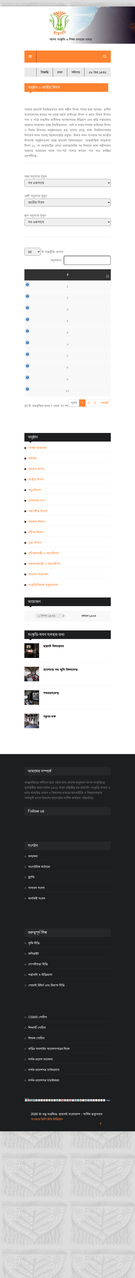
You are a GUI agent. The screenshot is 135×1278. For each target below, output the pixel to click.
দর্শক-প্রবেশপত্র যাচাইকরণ (43, 1220)
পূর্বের (74, 542)
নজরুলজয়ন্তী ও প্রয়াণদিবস (44, 703)
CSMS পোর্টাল (37, 1156)
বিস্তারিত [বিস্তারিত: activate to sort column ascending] (101, 275)
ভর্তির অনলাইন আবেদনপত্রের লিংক (49, 1188)
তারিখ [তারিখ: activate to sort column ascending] (40, 275)
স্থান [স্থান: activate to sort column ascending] (81, 275)
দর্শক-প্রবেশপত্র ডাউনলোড (43, 1209)
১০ (28, 522)
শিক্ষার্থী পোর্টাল (37, 1167)
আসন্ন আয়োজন (37, 587)
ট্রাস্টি (31, 1017)
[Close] (0, 1276)
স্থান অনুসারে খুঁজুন (35, 215)
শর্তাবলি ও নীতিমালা (40, 1114)
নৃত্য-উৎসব (34, 682)
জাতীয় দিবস (35, 619)
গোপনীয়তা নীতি (38, 1103)
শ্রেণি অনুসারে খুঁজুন (35, 196)
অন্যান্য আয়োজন (38, 713)
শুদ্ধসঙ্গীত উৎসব (37, 650)
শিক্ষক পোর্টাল (36, 1177)
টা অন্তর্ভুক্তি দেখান (43, 252)
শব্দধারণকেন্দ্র (51, 832)
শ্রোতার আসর (36, 608)
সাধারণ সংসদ (36, 1027)
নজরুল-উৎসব (36, 661)
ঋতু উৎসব (34, 629)
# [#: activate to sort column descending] (28, 275)
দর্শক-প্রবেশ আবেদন (40, 1198)
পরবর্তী (104, 542)
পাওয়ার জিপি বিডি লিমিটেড (47, 1258)
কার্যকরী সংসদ (36, 1038)
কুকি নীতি (34, 1082)
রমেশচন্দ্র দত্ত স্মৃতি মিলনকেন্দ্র (60, 809)
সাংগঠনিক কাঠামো (39, 1006)
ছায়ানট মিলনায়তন (53, 786)
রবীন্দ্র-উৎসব (35, 671)
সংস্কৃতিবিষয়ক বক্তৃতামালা (43, 724)
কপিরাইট (33, 1093)
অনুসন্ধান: (80, 260)
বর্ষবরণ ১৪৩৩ (88, 755)
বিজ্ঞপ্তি (44, 72)
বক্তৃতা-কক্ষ (49, 856)
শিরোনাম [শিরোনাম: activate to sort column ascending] (59, 275)
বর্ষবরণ (32, 598)
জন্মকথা (33, 995)
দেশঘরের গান (36, 640)
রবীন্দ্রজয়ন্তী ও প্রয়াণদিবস (43, 692)
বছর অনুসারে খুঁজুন (35, 176)
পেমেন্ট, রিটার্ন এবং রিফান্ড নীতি (46, 1124)
